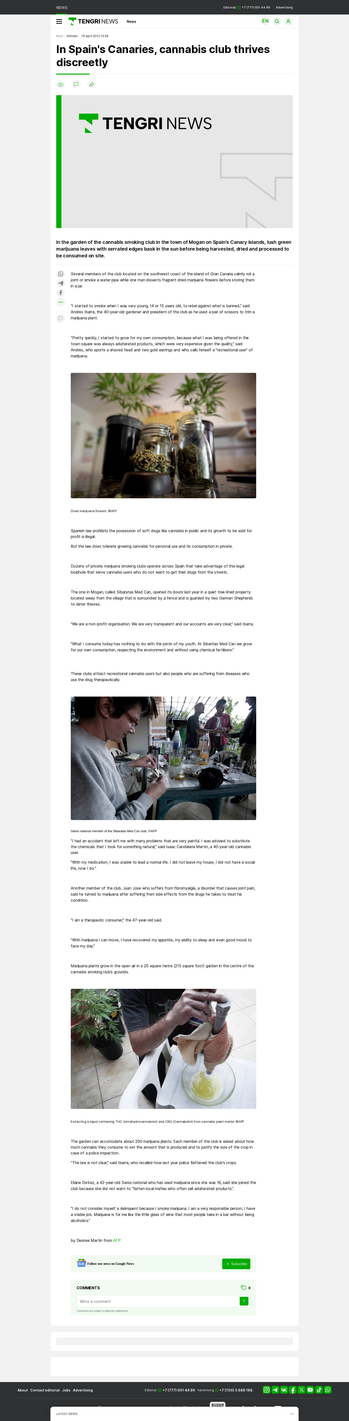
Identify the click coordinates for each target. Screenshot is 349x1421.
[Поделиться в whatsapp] (60, 274)
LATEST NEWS (66, 1414)
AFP (117, 1240)
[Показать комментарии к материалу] (60, 318)
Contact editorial (45, 1390)
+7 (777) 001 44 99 (179, 1390)
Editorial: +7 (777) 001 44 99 (246, 7)
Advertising (284, 7)
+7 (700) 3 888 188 (236, 1390)
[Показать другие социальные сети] (60, 302)
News (131, 21)
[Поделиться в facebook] (60, 293)
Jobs (66, 1390)
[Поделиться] (91, 84)
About (22, 1390)
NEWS (61, 7)
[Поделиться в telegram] (60, 283)
